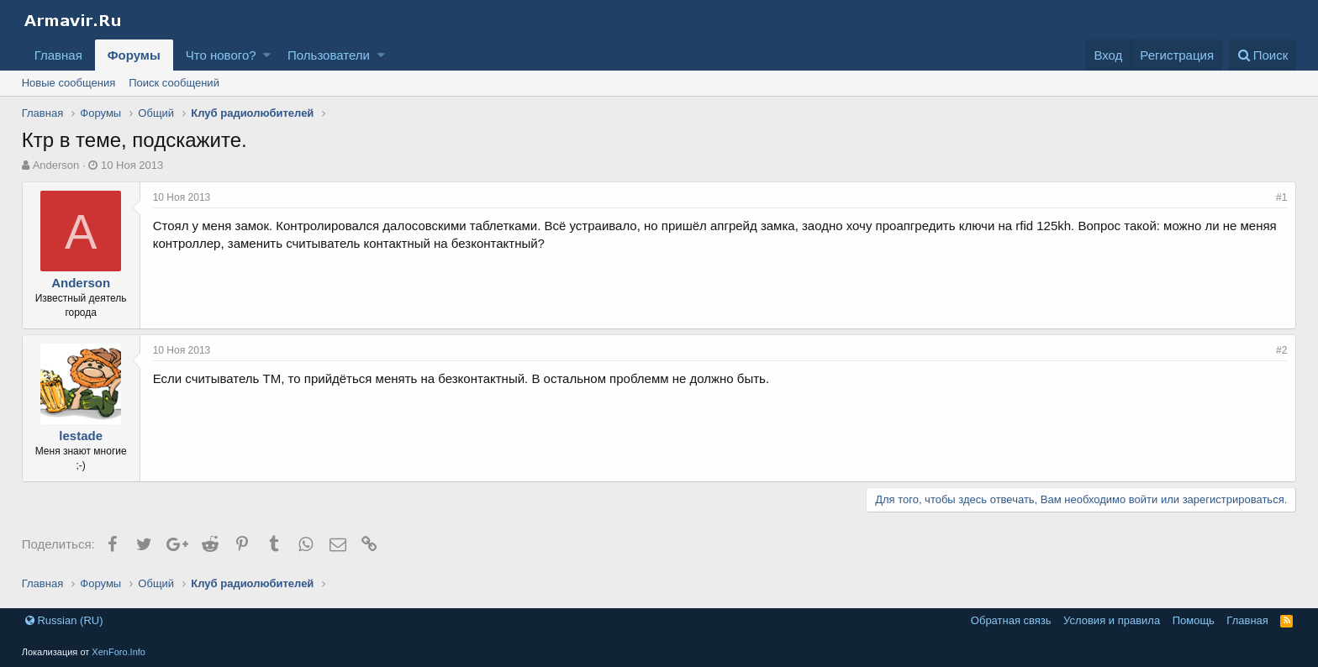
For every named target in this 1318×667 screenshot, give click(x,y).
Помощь (1194, 620)
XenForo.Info (118, 652)
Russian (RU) (64, 620)
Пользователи (328, 55)
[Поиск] (1263, 55)
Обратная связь (1011, 620)
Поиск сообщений (174, 82)
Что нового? (221, 55)
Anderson (56, 165)
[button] (267, 55)
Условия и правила (1111, 620)
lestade (81, 435)
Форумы (134, 55)
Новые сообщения (69, 82)
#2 (1281, 350)
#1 (1281, 197)
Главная (58, 55)
